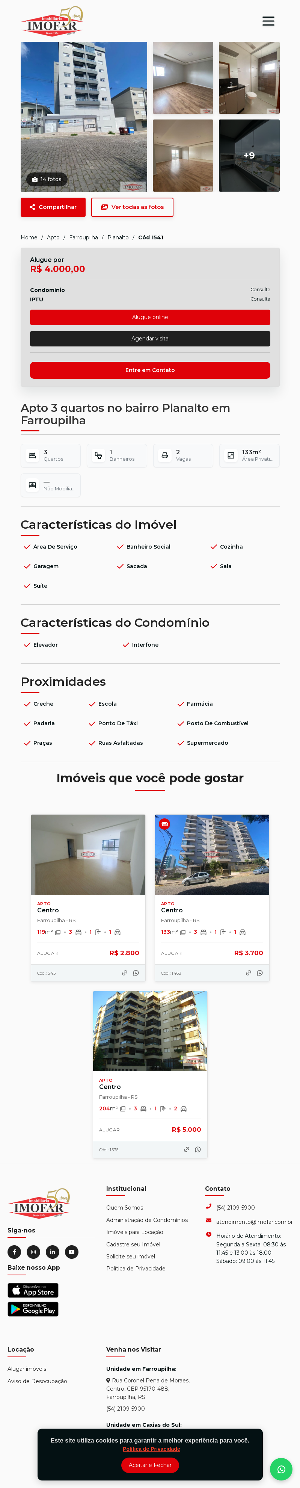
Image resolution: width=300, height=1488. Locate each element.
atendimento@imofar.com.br (254, 1222)
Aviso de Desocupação (37, 1381)
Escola (102, 704)
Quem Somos (124, 1207)
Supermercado (202, 743)
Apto (53, 237)
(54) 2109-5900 (235, 1207)
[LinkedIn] (52, 1252)
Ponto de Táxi (112, 723)
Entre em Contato (150, 370)
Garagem (41, 566)
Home (29, 237)
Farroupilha (83, 237)
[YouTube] (71, 1252)
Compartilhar (53, 206)
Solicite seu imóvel (130, 1256)
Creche (38, 704)
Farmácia (194, 704)
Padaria (39, 723)
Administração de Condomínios (147, 1220)
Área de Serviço (50, 546)
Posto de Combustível (212, 723)
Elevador (40, 644)
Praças (37, 743)
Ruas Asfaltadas (115, 743)
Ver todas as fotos (132, 206)
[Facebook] (14, 1252)
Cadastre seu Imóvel (133, 1244)
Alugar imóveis (27, 1369)
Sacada (131, 566)
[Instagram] (33, 1252)
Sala (220, 566)
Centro (48, 910)
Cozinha (226, 546)
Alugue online (150, 317)
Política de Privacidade (136, 1268)
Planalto (118, 237)
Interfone (139, 644)
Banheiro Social (143, 546)
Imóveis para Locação (134, 1232)
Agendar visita (150, 338)
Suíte (35, 585)
